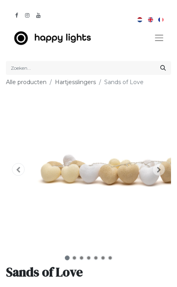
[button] (18, 169)
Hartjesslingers (75, 82)
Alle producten (26, 82)
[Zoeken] (163, 68)
